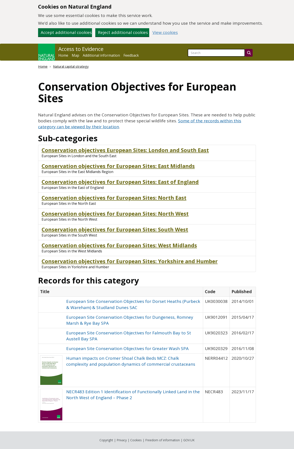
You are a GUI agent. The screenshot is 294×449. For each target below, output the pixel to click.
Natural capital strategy (71, 66)
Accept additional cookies (66, 32)
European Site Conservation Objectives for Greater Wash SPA (127, 348)
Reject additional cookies (123, 32)
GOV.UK (189, 440)
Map (75, 55)
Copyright (106, 440)
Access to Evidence (80, 49)
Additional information (101, 55)
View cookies (165, 32)
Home (63, 55)
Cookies (136, 440)
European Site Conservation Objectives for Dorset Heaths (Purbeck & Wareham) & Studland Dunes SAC (133, 304)
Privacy (122, 440)
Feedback (131, 55)
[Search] (249, 53)
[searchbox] (216, 53)
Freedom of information (162, 440)
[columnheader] (120, 292)
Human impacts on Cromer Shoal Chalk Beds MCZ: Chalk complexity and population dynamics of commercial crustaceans (130, 361)
